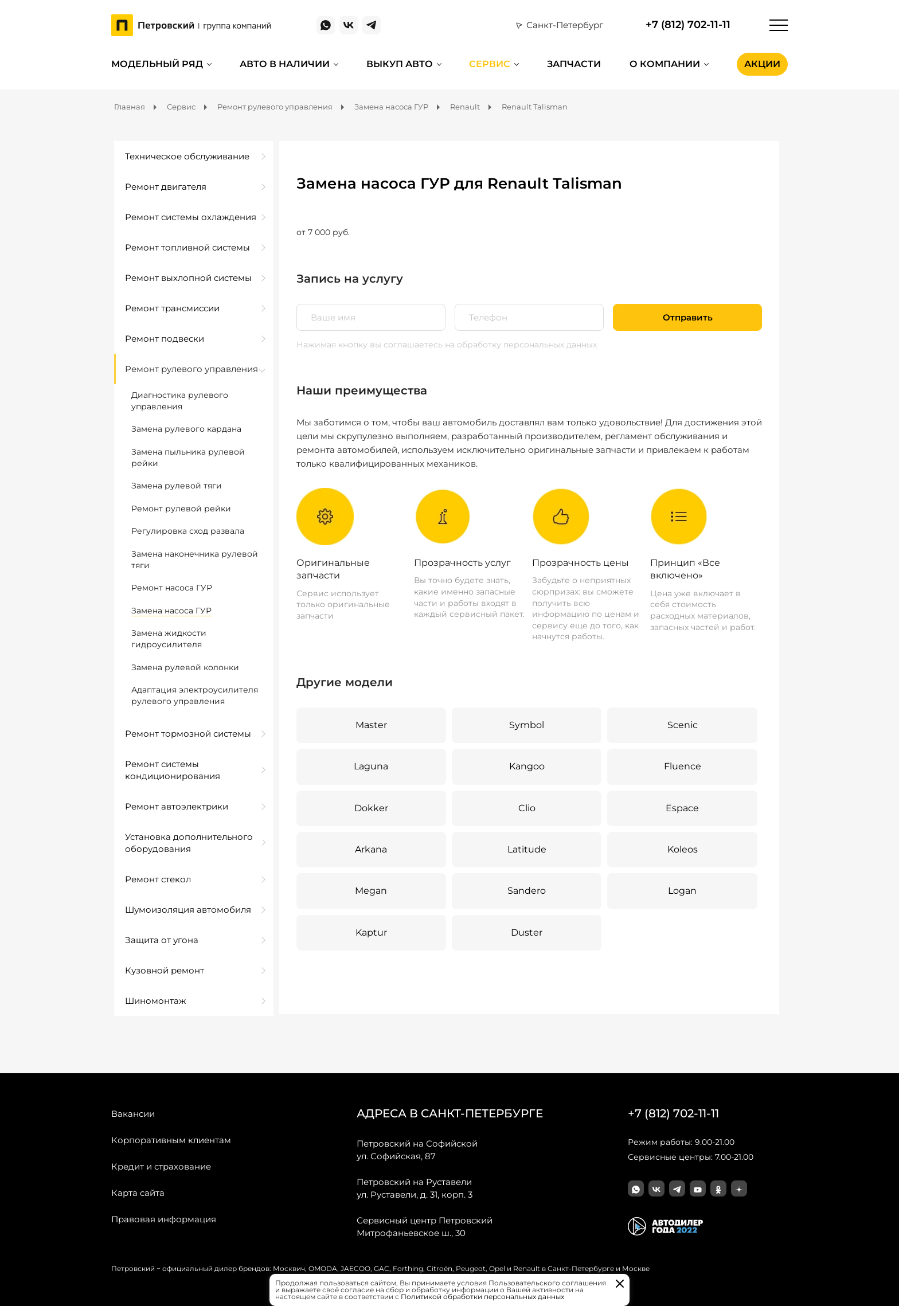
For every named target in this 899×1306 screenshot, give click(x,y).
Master (371, 725)
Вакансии (133, 1113)
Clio (527, 808)
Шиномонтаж (155, 1000)
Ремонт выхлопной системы (188, 277)
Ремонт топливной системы (187, 247)
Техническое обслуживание (187, 156)
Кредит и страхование (161, 1166)
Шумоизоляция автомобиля (188, 909)
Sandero (526, 890)
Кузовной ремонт (164, 970)
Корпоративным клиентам (171, 1140)
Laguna (371, 766)
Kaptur (371, 932)
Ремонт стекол (158, 879)
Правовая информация (163, 1219)
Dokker (371, 808)
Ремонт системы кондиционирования (172, 769)
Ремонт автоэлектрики (176, 806)
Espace (682, 808)
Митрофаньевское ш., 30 (425, 1226)
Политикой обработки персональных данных (482, 1296)
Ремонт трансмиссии (172, 308)
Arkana (371, 849)
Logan (682, 890)
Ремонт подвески (164, 338)
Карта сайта (138, 1192)
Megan (371, 890)
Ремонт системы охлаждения (190, 217)
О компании (665, 63)
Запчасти (574, 63)
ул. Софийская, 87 (417, 1149)
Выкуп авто (399, 63)
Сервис (489, 63)
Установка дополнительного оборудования (189, 842)
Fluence (682, 766)
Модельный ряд (157, 63)
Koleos (682, 849)
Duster (526, 932)
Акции (762, 63)
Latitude (526, 849)
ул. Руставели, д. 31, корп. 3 (414, 1188)
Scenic (682, 725)
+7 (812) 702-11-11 (688, 25)
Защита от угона (161, 939)
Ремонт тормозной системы (188, 733)
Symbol (526, 725)
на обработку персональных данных (521, 344)
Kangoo (527, 766)
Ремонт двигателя (165, 186)
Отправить (688, 317)
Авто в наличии (285, 63)
